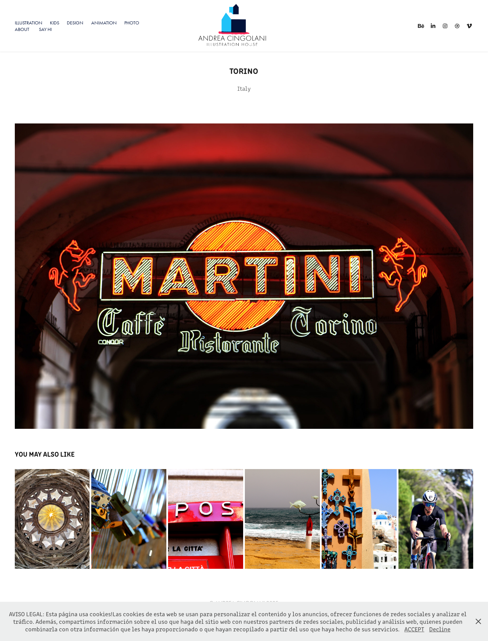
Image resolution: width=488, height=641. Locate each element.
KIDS (54, 23)
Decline (439, 629)
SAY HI (45, 29)
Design (75, 23)
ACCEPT (414, 629)
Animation (104, 23)
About (22, 29)
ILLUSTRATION (28, 23)
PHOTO (131, 23)
